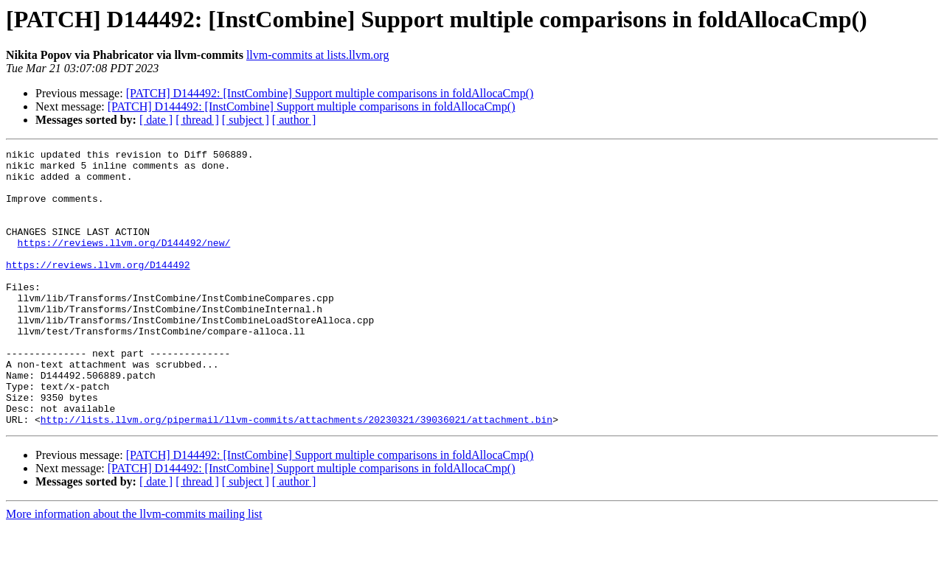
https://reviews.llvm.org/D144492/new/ (124, 262)
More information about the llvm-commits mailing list (134, 569)
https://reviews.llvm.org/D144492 (98, 288)
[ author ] (294, 119)
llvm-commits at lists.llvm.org (317, 55)
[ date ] (156, 119)
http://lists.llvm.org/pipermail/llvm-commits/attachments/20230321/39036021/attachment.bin (296, 474)
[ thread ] (197, 119)
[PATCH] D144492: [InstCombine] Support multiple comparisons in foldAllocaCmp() (330, 93)
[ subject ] (245, 119)
